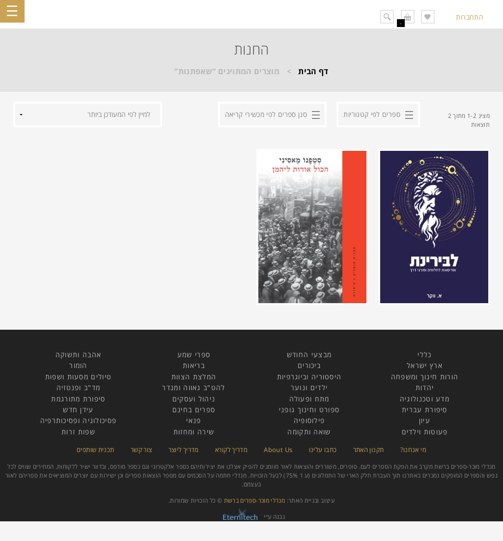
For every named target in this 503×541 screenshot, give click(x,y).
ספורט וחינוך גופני (309, 409)
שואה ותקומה (309, 431)
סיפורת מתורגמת (78, 398)
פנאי (193, 420)
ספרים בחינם (193, 409)
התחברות (469, 17)
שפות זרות (78, 431)
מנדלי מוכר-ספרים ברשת (254, 500)
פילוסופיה (309, 420)
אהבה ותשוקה (78, 354)
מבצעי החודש (309, 354)
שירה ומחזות (193, 431)
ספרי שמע (193, 354)
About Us (278, 449)
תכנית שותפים (95, 449)
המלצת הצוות (193, 376)
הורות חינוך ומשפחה (424, 376)
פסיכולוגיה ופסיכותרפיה (78, 420)
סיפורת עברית (424, 409)
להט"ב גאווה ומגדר (193, 387)
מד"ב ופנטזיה (78, 387)
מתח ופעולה (309, 398)
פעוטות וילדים (425, 431)
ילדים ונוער (309, 387)
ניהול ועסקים (194, 398)
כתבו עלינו (323, 449)
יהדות (425, 387)
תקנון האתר (368, 449)
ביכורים (309, 365)
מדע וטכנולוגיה (424, 398)
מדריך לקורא (231, 449)
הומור (78, 365)
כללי (424, 354)
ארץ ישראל (425, 365)
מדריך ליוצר (183, 449)
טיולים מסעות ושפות (78, 376)
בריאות (194, 365)
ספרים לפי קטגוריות (371, 114)
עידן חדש (78, 409)
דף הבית (313, 71)
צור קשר (141, 449)
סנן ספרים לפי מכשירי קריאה (266, 114)
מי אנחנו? (413, 449)
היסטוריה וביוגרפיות (309, 376)
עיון (424, 420)
